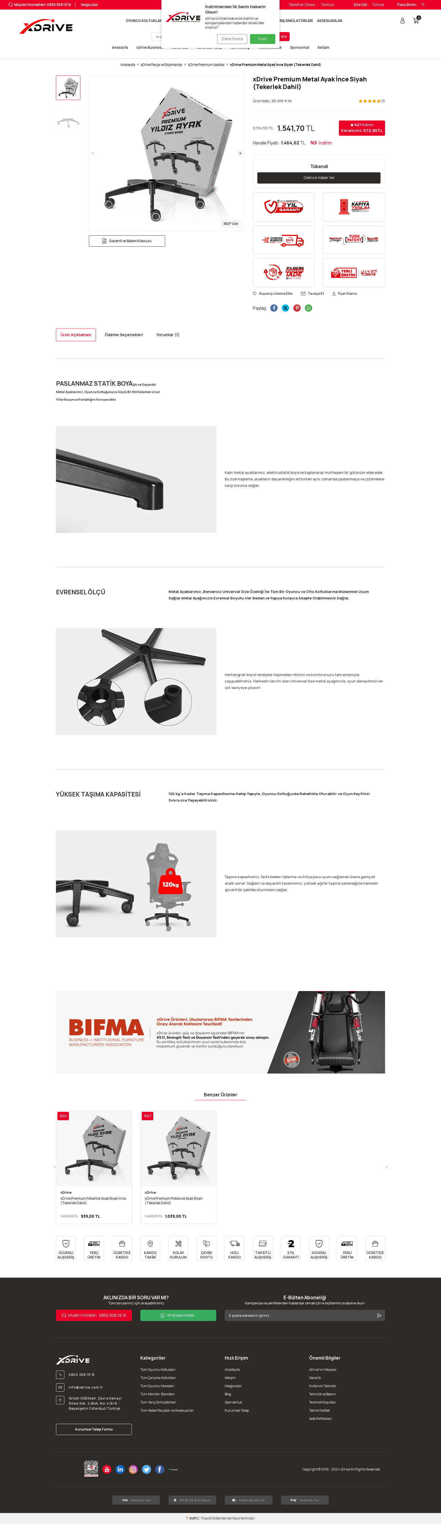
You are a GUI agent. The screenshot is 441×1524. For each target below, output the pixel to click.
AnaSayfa (232, 1369)
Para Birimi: (407, 4)
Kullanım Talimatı (322, 1386)
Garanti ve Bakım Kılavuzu (127, 241)
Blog (228, 1394)
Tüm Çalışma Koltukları (158, 1378)
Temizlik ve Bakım (322, 1394)
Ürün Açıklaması (75, 335)
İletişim (323, 47)
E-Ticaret (204, 1518)
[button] (92, 153)
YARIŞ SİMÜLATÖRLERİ (294, 20)
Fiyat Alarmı (344, 294)
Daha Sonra (230, 38)
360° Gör (230, 223)
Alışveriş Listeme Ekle (272, 294)
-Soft (191, 1518)
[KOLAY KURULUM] (178, 1249)
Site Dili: (361, 4)
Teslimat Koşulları (322, 1402)
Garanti (315, 1378)
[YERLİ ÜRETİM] (94, 1249)
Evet (262, 38)
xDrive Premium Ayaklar (206, 65)
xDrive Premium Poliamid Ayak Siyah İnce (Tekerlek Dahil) (93, 1201)
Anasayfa (120, 47)
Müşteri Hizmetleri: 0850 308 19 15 (39, 5)
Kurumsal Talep (237, 1410)
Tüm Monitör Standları (157, 1394)
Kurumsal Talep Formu (94, 1429)
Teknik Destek (319, 1410)
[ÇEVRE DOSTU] (206, 1249)
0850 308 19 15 (94, 1315)
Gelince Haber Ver (319, 177)
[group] (166, 153)
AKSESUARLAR (329, 20)
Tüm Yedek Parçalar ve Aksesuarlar (167, 1410)
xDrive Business (149, 47)
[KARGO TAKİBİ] (150, 1249)
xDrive (65, 1193)
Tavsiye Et (312, 294)
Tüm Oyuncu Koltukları (158, 1369)
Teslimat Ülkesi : (303, 4)
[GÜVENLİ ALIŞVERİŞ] (66, 1249)
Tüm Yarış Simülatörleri (158, 1402)
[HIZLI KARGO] (234, 1249)
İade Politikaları (320, 1418)
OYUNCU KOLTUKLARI (144, 20)
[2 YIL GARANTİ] (291, 1249)
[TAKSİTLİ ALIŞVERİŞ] (263, 1249)
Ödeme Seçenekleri (124, 335)
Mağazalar (89, 5)
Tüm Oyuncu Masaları (157, 1386)
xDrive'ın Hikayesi (322, 1369)
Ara (284, 36)
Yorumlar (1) (167, 335)
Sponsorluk (299, 47)
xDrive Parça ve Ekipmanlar (162, 65)
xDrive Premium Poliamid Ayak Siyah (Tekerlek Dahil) (174, 1201)
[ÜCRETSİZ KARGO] (122, 1249)
